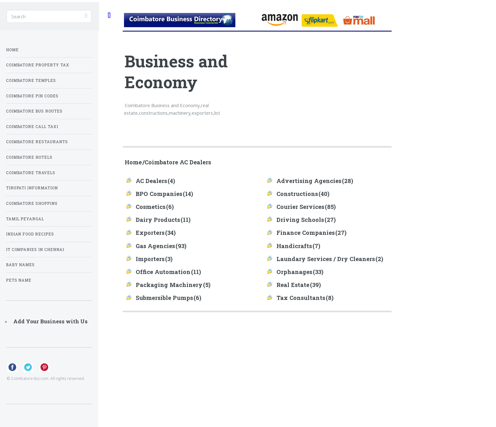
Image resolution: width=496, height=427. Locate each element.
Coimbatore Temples (31, 80)
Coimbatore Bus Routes (34, 111)
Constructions (297, 194)
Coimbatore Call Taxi (32, 126)
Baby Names (20, 264)
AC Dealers (151, 181)
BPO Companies (159, 194)
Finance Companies (305, 232)
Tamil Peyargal (25, 219)
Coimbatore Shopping (32, 203)
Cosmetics (150, 206)
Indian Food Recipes (30, 234)
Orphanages (294, 272)
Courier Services (300, 206)
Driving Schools (300, 219)
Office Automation (163, 272)
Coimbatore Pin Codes (32, 96)
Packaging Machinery (169, 285)
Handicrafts (294, 246)
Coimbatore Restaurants (37, 141)
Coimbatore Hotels (29, 157)
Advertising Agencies (308, 181)
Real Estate (292, 285)
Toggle (108, 15)
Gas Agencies (155, 246)
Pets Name (19, 280)
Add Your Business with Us (50, 321)
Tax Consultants (300, 298)
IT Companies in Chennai (35, 249)
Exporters (150, 232)
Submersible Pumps (164, 298)
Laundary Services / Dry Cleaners (325, 259)
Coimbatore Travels (31, 172)
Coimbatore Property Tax (38, 65)
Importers (150, 259)
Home (133, 162)
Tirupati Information (32, 188)
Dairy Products (158, 219)
